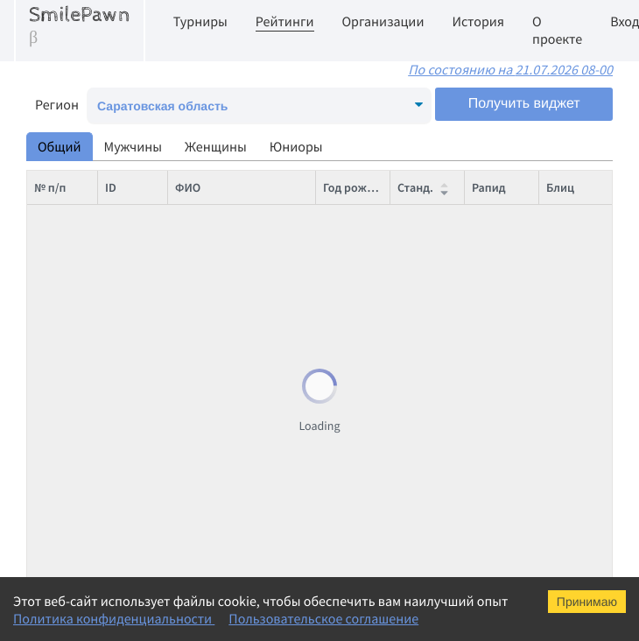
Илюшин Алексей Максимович (256, 467)
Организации (383, 22)
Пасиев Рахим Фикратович (246, 362)
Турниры (200, 22)
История (478, 22)
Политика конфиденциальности (113, 619)
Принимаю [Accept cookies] (587, 602)
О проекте (557, 30)
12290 (120, 257)
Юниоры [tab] (296, 147)
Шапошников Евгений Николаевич (268, 257)
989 (114, 538)
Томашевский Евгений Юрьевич (261, 222)
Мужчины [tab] (133, 147)
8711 (117, 432)
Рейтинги (285, 22)
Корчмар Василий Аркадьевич (256, 397)
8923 (117, 573)
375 (114, 222)
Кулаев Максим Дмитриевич (251, 503)
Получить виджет (524, 103)
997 (114, 467)
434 (114, 397)
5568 (117, 503)
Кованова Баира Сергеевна (248, 573)
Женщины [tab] (216, 147)
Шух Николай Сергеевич (240, 292)
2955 (117, 327)
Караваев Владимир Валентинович (269, 432)
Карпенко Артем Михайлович (253, 538)
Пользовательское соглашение (323, 619)
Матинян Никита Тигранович (253, 327)
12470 (120, 292)
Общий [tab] (59, 147)
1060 (117, 362)
